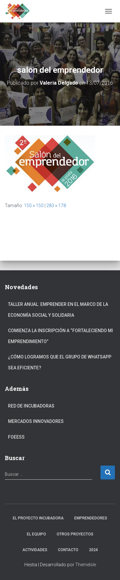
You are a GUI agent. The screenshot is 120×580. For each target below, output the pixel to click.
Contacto (68, 550)
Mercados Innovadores (36, 421)
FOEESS (16, 437)
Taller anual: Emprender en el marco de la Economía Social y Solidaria (58, 310)
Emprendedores (90, 518)
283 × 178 (56, 205)
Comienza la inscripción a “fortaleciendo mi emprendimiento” (60, 336)
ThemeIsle (85, 564)
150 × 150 (34, 205)
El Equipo (36, 534)
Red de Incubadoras (31, 405)
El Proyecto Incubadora (38, 518)
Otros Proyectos (75, 534)
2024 (93, 550)
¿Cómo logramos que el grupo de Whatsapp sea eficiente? (59, 362)
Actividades (34, 550)
